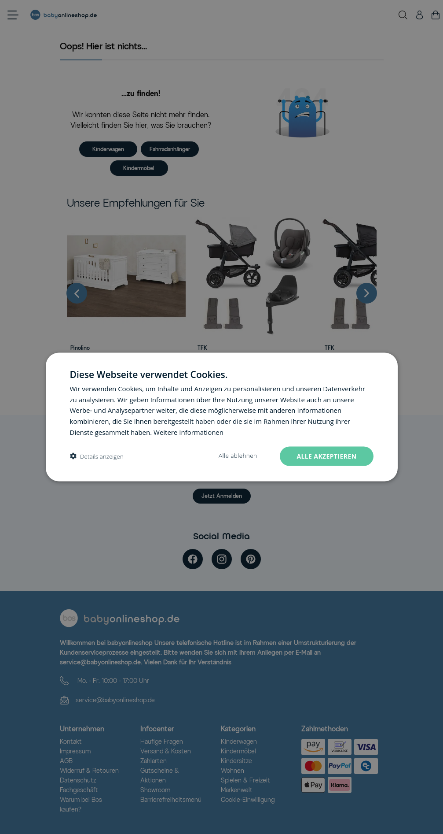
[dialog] (222, 417)
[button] (97, 456)
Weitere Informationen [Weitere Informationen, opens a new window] (188, 431)
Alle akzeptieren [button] (326, 456)
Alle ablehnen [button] (238, 455)
